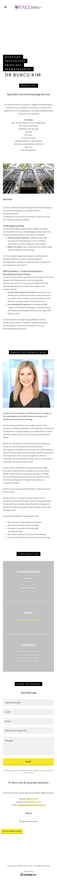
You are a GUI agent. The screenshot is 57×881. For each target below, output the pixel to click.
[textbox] (28, 702)
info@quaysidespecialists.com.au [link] (31, 805)
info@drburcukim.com (28, 619)
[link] (28, 7)
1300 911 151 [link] (31, 799)
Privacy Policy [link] (42, 770)
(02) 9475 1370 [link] (34, 802)
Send (28, 762)
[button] (5, 7)
